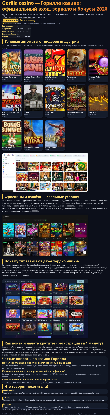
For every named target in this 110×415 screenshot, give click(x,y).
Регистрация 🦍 (10, 20)
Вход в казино (27, 20)
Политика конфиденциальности (13, 410)
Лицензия (57, 410)
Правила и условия (32, 410)
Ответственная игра (46, 410)
